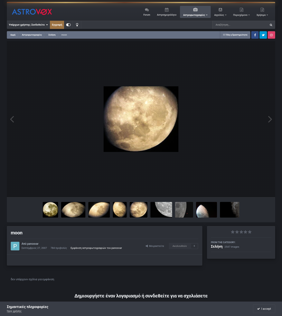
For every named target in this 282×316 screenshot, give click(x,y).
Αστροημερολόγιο (166, 14)
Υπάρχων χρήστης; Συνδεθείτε (28, 25)
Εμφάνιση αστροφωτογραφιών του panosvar (96, 247)
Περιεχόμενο (240, 15)
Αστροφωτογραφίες (194, 15)
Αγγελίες (219, 15)
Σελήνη (217, 246)
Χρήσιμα (261, 15)
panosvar (32, 243)
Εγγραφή (57, 24)
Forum (146, 14)
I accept (264, 308)
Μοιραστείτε (155, 246)
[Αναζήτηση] (231, 25)
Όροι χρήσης (14, 311)
